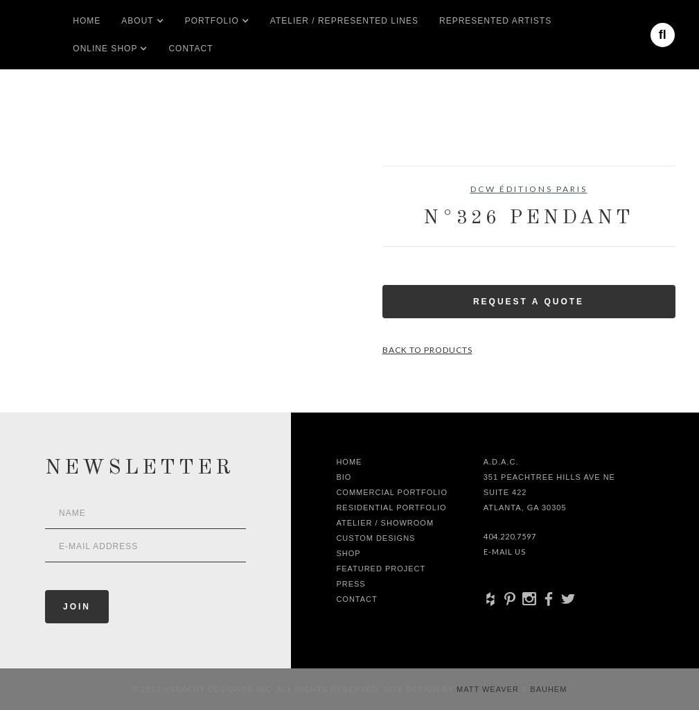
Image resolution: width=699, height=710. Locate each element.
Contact (190, 48)
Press (350, 584)
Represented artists (495, 21)
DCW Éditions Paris (528, 189)
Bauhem (547, 689)
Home (86, 21)
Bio (343, 477)
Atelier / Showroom (385, 523)
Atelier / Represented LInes (344, 21)
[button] (137, 21)
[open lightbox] (55, 228)
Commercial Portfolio (392, 492)
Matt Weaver (489, 689)
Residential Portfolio (391, 507)
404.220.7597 (510, 536)
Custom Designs (375, 538)
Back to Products (427, 350)
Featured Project (380, 568)
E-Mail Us (505, 551)
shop (348, 553)
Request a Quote (528, 301)
